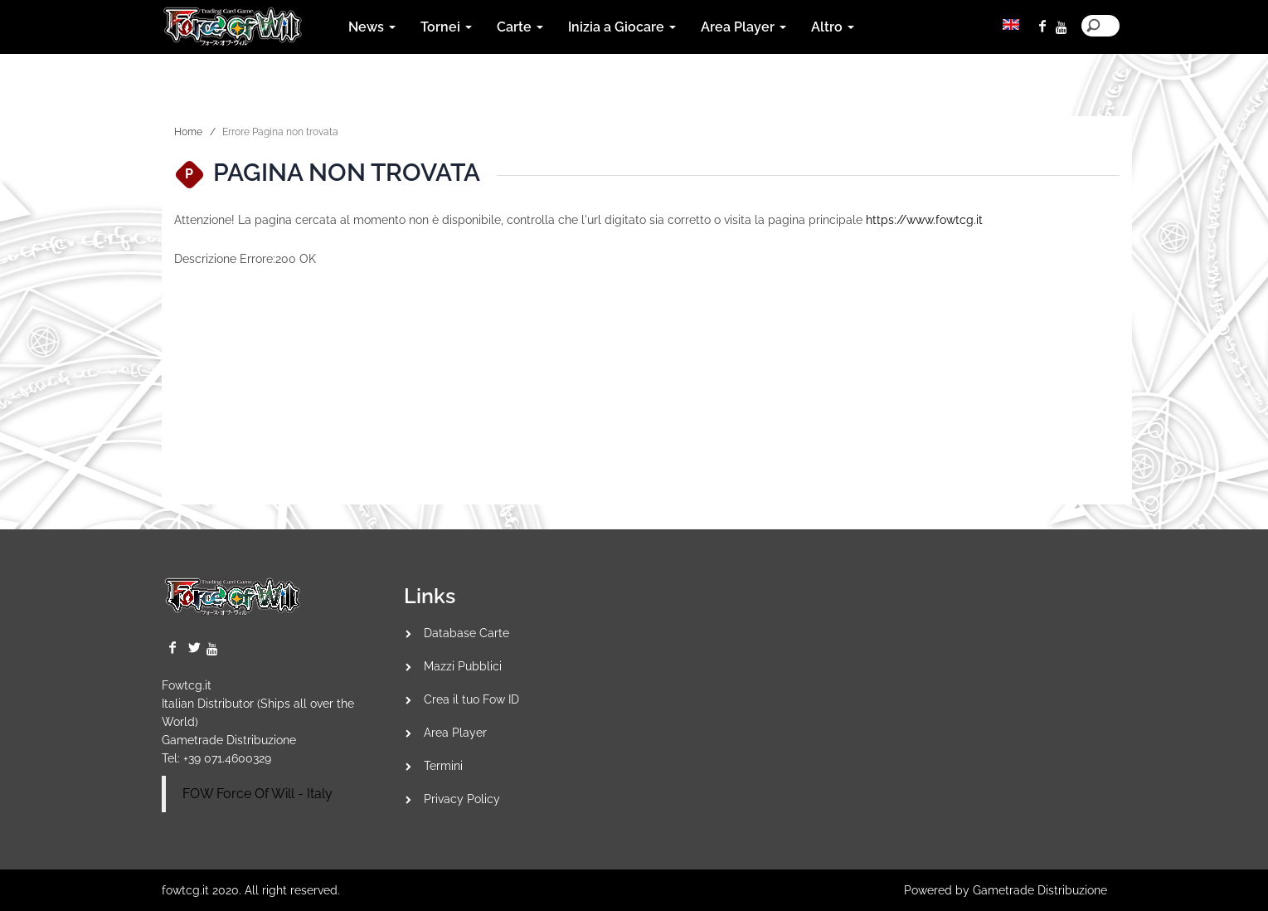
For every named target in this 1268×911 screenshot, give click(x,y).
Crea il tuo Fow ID (471, 699)
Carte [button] (520, 27)
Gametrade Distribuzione (229, 740)
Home (188, 132)
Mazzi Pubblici (463, 666)
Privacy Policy (462, 799)
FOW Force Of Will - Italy (257, 793)
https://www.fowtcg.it (924, 220)
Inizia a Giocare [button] (622, 27)
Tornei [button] (446, 27)
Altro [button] (832, 27)
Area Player (455, 732)
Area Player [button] (743, 27)
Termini (443, 765)
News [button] (372, 27)
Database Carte (466, 633)
